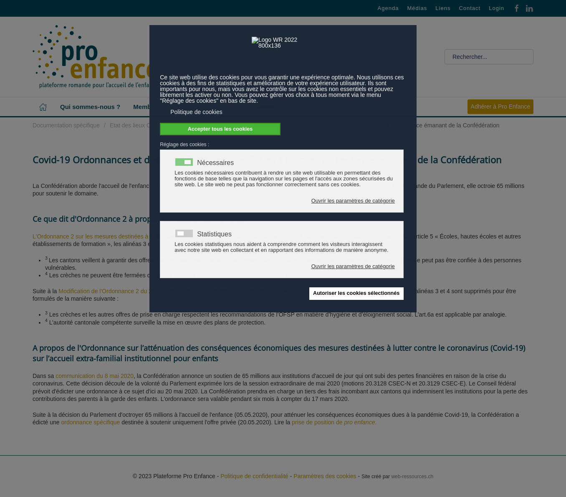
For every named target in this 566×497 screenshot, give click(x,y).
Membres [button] (147, 106)
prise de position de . (334, 422)
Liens (442, 8)
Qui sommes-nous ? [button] (90, 106)
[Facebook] (517, 8)
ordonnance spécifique (90, 422)
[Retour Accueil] (95, 57)
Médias (417, 8)
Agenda (388, 8)
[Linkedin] (529, 8)
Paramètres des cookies (324, 476)
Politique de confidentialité (254, 476)
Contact (469, 8)
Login (496, 8)
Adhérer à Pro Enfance (500, 106)
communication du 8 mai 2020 (95, 376)
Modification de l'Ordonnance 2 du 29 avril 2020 (120, 291)
